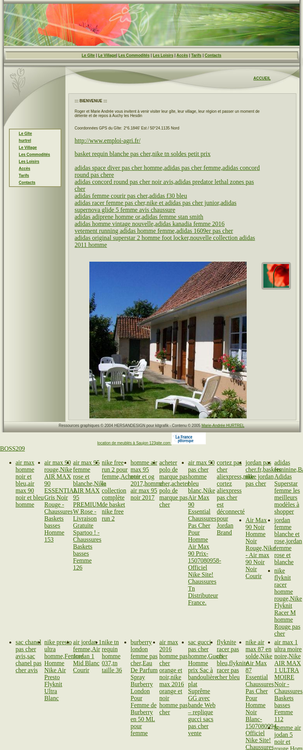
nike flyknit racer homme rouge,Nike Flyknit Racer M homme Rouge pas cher (288, 602)
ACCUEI (260, 78)
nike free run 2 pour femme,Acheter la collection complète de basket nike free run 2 (121, 490)
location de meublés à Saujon (123, 443)
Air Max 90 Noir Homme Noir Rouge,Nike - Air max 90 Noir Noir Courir (260, 548)
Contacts (213, 55)
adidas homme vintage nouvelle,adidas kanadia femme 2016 (150, 223)
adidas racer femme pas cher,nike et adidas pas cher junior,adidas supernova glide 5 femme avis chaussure (156, 206)
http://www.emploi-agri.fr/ (108, 140)
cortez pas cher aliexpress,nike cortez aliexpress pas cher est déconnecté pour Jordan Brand (235, 497)
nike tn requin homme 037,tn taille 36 (112, 656)
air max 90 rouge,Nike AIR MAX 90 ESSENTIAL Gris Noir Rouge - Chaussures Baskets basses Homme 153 (60, 501)
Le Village (107, 55)
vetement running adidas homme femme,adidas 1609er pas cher (154, 230)
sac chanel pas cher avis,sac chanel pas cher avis (29, 656)
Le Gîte (88, 55)
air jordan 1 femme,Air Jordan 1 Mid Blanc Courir (87, 656)
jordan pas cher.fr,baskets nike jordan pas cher (263, 473)
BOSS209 (12, 448)
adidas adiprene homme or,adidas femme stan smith (139, 216)
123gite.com (160, 443)
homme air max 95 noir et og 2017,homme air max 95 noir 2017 (147, 480)
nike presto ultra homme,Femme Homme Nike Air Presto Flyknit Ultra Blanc (63, 670)
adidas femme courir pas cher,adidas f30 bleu (131, 195)
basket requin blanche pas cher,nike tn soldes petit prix (143, 153)
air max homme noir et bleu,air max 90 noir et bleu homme (30, 483)
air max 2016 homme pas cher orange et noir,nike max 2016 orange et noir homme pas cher (173, 677)
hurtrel (25, 140)
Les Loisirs (163, 55)
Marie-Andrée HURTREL (223, 425)
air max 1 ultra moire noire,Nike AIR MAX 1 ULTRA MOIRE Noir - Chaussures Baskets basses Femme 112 (288, 680)
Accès (182, 55)
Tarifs (196, 55)
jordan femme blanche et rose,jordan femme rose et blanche (288, 541)
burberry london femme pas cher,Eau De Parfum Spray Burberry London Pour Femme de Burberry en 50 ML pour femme (144, 687)
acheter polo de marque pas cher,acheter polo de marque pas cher (174, 483)
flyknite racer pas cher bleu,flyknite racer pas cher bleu (232, 659)
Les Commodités (134, 55)
